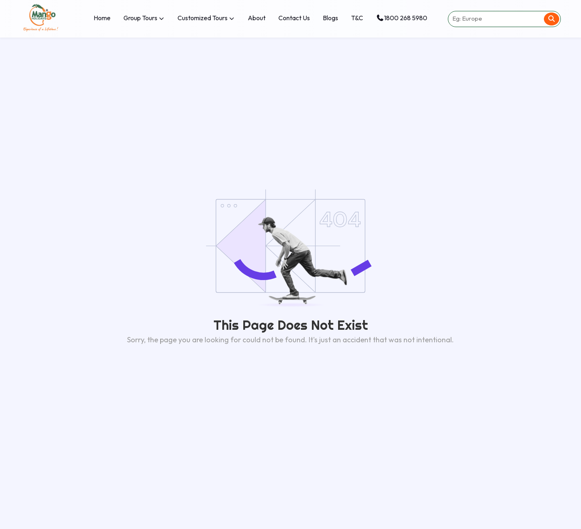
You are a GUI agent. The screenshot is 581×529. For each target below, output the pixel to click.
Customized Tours (206, 18)
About (256, 18)
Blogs (330, 18)
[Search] (551, 19)
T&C (357, 18)
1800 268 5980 (401, 18)
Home (102, 18)
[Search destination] (495, 19)
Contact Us (294, 18)
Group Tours (144, 18)
